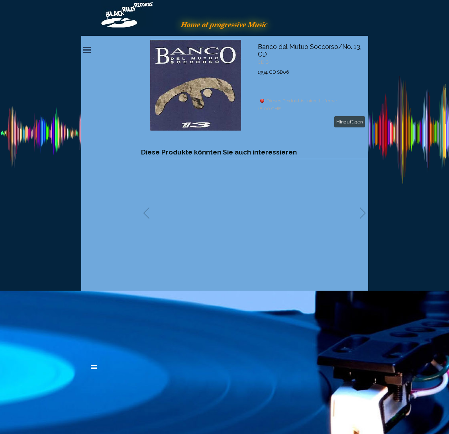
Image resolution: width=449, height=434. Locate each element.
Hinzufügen (349, 122)
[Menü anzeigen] (87, 50)
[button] (362, 213)
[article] (254, 85)
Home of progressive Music (224, 24)
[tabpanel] (151, 323)
